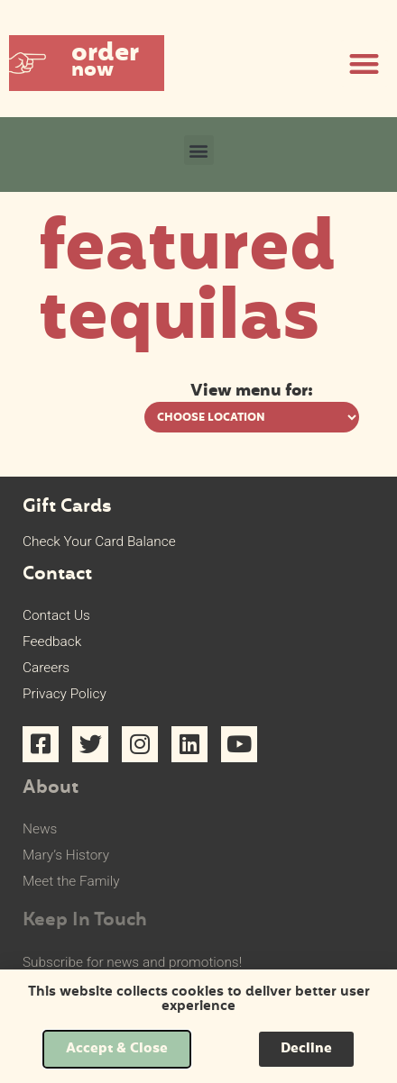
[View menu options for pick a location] (251, 417)
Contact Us (56, 615)
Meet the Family (71, 881)
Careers (46, 668)
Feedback (52, 641)
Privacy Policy (64, 694)
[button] (86, 63)
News (40, 829)
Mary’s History (66, 855)
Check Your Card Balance (99, 541)
